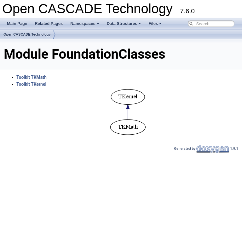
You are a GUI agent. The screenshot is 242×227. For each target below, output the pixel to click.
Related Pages (49, 23)
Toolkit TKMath (31, 77)
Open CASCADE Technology (27, 34)
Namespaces (84, 23)
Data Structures (124, 23)
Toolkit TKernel (31, 84)
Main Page (17, 23)
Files (155, 23)
